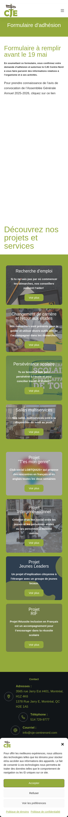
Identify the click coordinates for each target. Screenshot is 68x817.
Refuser (34, 793)
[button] (62, 744)
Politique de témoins (17, 811)
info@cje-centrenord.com (40, 732)
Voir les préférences (34, 803)
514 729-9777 (40, 719)
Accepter (34, 783)
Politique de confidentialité (45, 811)
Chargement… (34, 151)
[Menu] (62, 10)
